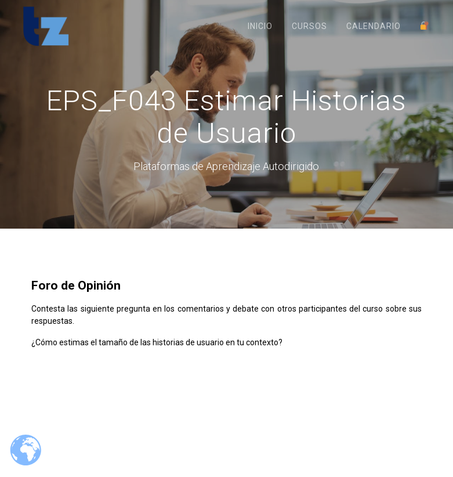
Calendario (373, 26)
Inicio (260, 26)
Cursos (309, 26)
